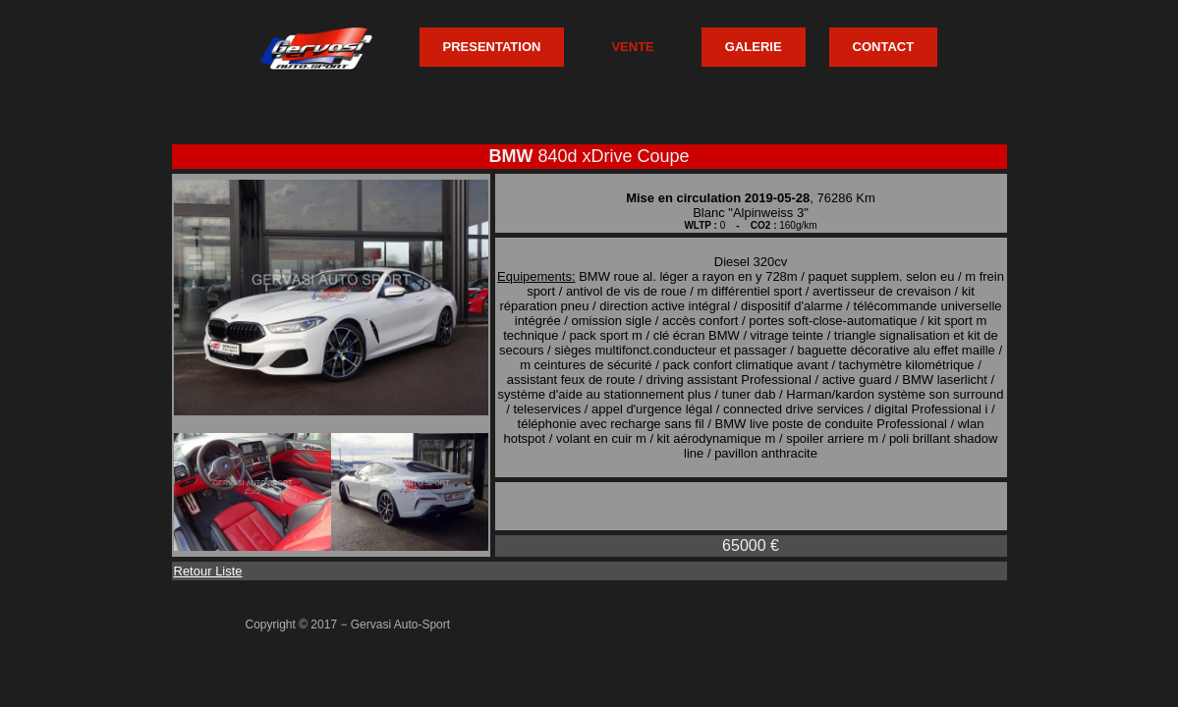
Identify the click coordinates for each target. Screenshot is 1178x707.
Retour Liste (208, 571)
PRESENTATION (492, 46)
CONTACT (884, 46)
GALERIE (753, 46)
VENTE (632, 46)
